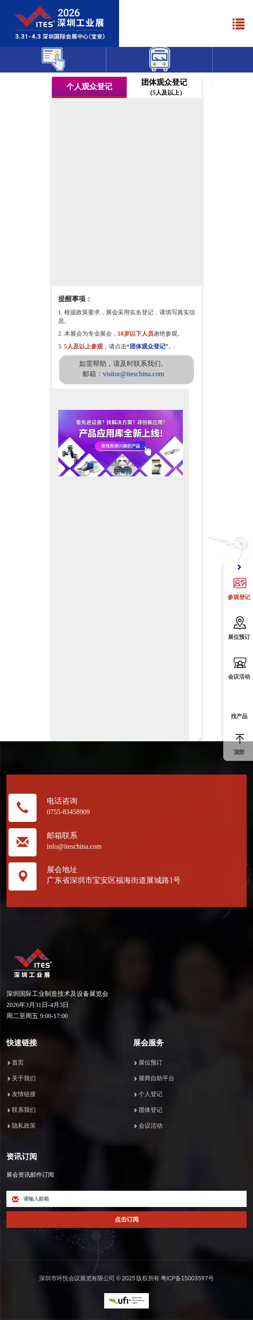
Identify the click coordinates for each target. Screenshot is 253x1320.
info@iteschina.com (74, 846)
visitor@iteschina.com (133, 373)
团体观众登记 (147, 346)
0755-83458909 (68, 811)
